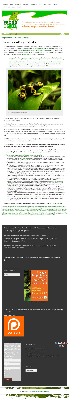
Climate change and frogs (59, 206)
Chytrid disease (43, 206)
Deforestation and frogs (37, 208)
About (11, 4)
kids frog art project (26, 54)
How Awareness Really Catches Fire (19, 42)
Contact (19, 7)
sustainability (48, 214)
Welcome (5, 4)
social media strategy (39, 214)
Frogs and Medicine (24, 209)
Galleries (55, 4)
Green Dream (47, 4)
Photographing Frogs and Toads (34, 210)
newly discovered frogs (7, 210)
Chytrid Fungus (13, 60)
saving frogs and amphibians (28, 214)
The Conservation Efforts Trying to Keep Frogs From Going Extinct (35, 50)
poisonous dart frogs (53, 213)
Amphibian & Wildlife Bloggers (13, 206)
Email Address (8, 358)
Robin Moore (58, 203)
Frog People (16, 209)
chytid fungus (41, 212)
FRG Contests (6, 7)
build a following (25, 212)
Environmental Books (54, 208)
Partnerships (34, 4)
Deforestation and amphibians (25, 208)
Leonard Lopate (31, 213)
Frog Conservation (9, 209)
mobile (6, 376)
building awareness (33, 212)
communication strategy (49, 212)
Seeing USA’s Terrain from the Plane (35, 354)
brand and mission (26, 159)
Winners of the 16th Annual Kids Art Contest (37, 348)
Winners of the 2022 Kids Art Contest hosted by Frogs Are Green (42, 356)
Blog (40, 4)
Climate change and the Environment (10, 208)
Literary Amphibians (62, 209)
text (6, 374)
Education (25, 4)
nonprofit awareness (44, 213)
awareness (14, 212)
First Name (7, 362)
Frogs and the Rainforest (34, 209)
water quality (44, 210)
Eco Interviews (46, 208)
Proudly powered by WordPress (40, 391)
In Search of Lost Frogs (39, 48)
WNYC (52, 214)
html (6, 372)
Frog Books (18, 4)
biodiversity (37, 206)
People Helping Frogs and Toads (19, 210)
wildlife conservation (52, 210)
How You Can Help (44, 209)
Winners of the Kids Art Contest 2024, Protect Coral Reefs (41, 350)
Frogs (62, 212)
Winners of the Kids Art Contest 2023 (35, 352)
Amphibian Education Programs (27, 206)
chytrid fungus (51, 206)
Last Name (7, 366)
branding (19, 212)
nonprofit (37, 213)
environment (58, 212)
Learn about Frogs (53, 209)
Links (13, 7)
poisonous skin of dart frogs (44, 66)
